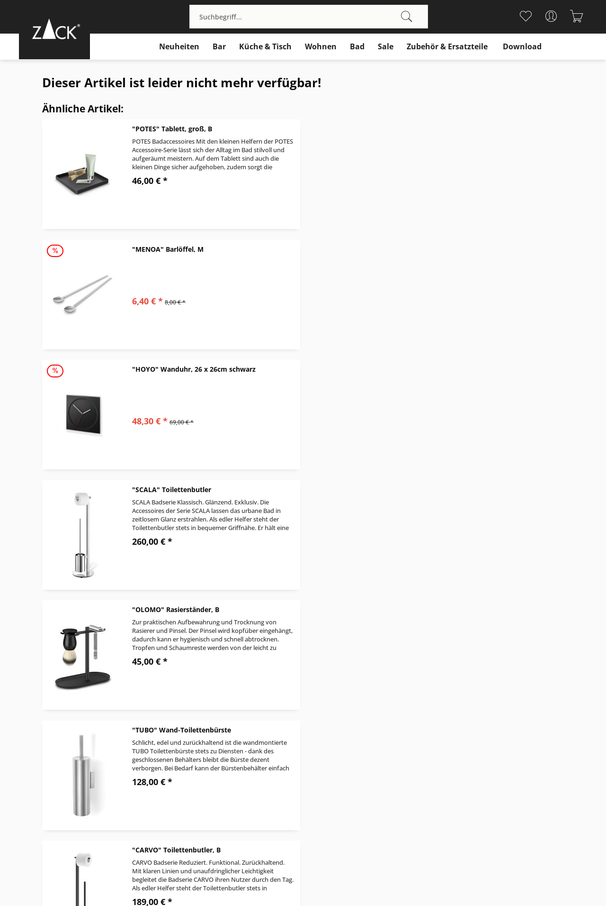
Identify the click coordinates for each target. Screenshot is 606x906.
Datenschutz (467, 778)
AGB (309, 744)
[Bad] (357, 47)
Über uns (462, 710)
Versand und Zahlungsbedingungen (360, 721)
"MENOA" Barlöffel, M (434, 128)
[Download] (522, 47)
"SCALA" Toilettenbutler (437, 249)
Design (458, 721)
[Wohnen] (320, 47)
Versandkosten (286, 865)
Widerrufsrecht (327, 733)
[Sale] (385, 47)
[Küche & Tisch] (265, 47)
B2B (453, 744)
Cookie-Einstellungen (481, 789)
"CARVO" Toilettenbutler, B (176, 489)
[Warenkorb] (576, 16)
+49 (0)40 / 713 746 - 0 (58, 733)
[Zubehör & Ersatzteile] (447, 47)
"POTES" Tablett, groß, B (172, 128)
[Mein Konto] (550, 16)
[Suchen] (406, 16)
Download (463, 733)
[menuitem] (308, 16)
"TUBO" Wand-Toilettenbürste (447, 369)
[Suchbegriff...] (308, 16)
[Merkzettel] (525, 16)
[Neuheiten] (179, 47)
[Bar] (219, 47)
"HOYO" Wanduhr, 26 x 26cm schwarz (194, 249)
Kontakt (315, 710)
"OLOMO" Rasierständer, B (175, 369)
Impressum (465, 766)
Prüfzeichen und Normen (487, 755)
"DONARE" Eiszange (430, 489)
